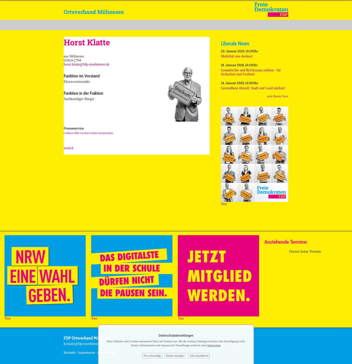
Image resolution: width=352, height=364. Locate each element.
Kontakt (70, 352)
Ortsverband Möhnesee (94, 11)
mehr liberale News (277, 96)
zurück (69, 148)
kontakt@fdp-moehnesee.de (84, 344)
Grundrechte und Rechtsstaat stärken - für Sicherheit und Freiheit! (251, 72)
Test (254, 202)
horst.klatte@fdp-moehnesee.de (86, 64)
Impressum (86, 352)
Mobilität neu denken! (237, 56)
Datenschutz (213, 345)
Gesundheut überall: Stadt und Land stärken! (253, 88)
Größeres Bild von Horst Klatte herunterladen (88, 133)
